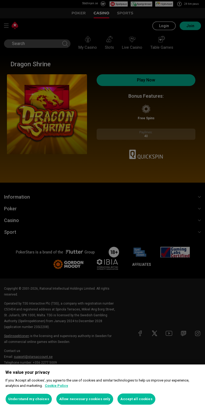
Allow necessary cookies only (85, 399)
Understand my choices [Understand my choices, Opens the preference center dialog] (28, 399)
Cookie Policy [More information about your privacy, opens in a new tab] (56, 386)
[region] (102, 387)
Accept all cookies (136, 399)
